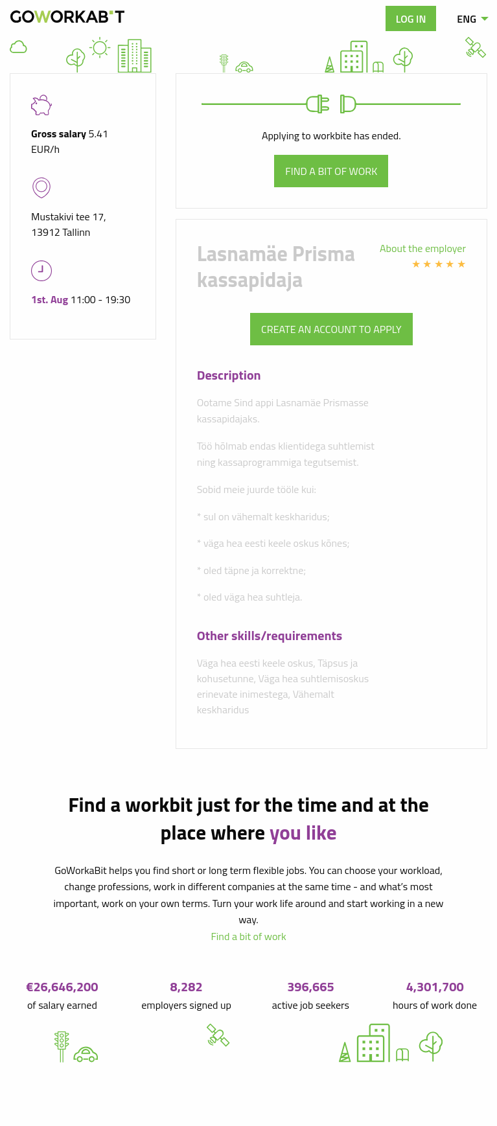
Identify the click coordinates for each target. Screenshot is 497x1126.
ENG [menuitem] (466, 19)
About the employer (423, 248)
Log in (411, 19)
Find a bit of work (331, 171)
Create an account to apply (331, 329)
